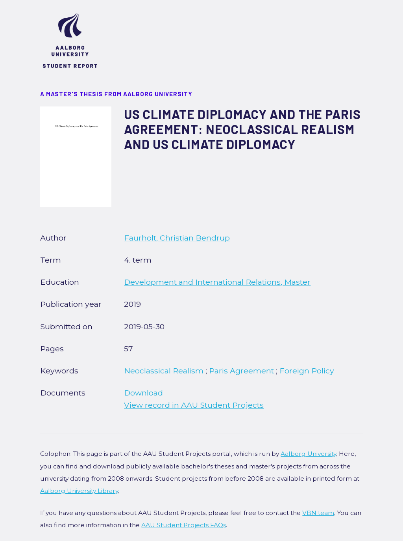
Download (143, 392)
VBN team (318, 513)
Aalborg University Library (79, 490)
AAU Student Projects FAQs (183, 525)
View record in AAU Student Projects (194, 405)
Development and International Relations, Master (217, 282)
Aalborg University (308, 453)
